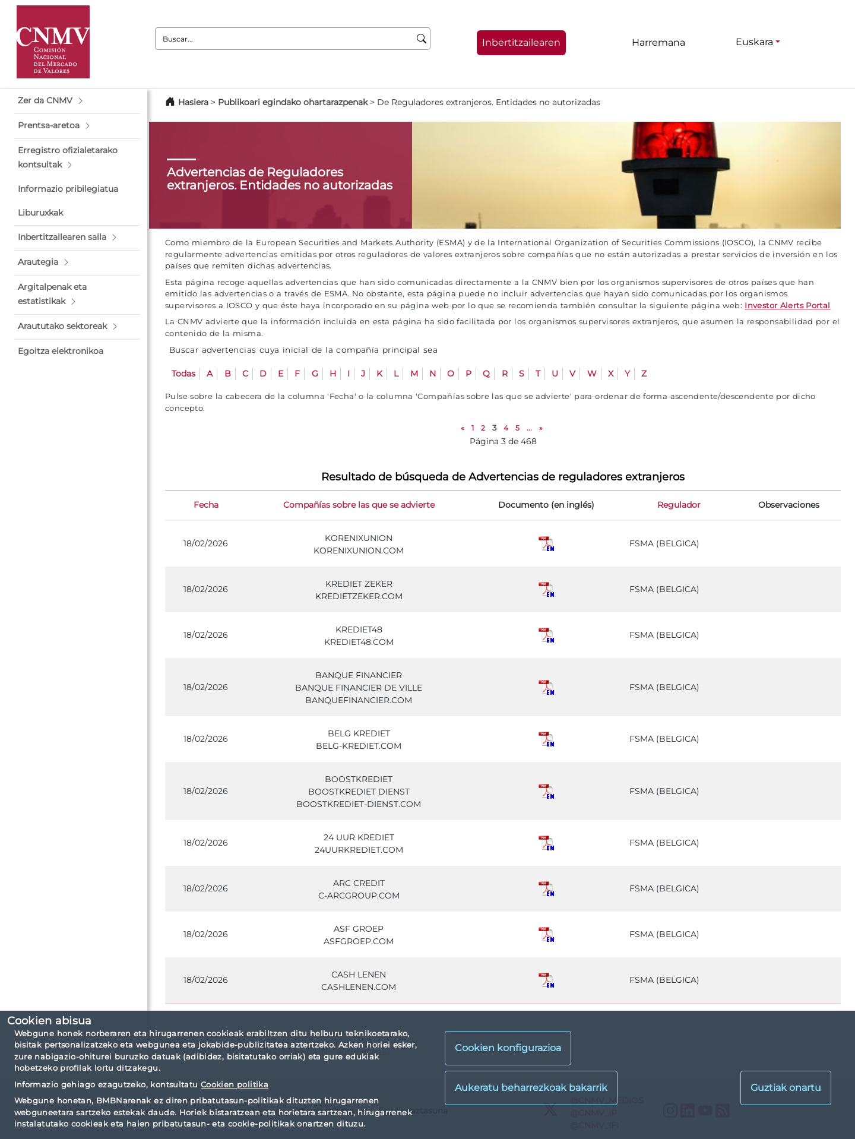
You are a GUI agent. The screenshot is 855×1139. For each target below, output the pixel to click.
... (529, 427)
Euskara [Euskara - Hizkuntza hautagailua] (754, 42)
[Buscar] (421, 38)
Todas (183, 373)
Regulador (679, 504)
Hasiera (193, 102)
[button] (77, 101)
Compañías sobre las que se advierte (359, 504)
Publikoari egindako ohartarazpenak (293, 102)
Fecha (206, 504)
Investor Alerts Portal (787, 305)
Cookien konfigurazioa (508, 1047)
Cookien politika (234, 1084)
